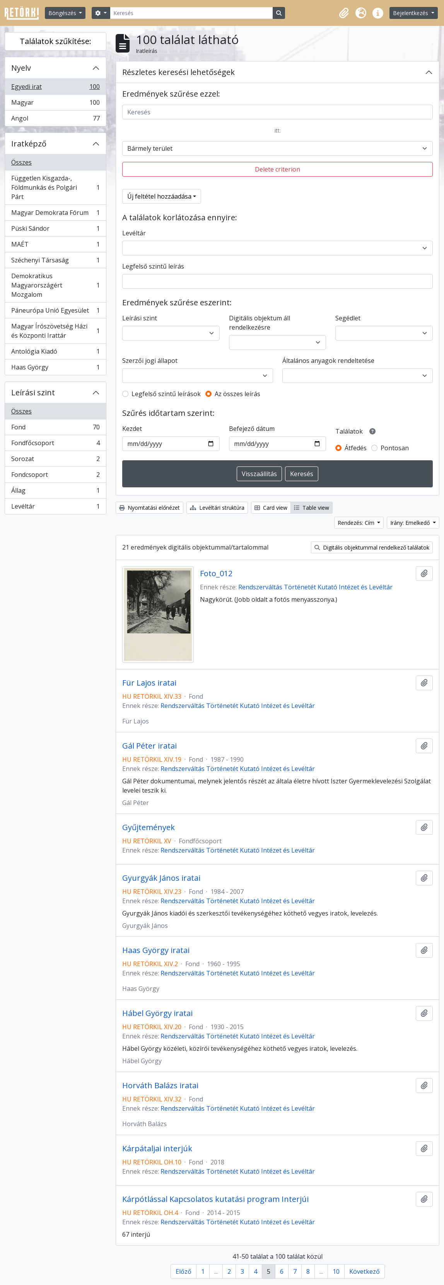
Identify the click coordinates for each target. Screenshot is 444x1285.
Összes (21, 162)
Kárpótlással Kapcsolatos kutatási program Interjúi (215, 1199)
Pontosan (395, 448)
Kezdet (132, 428)
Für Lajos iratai (149, 683)
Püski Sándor (55, 230)
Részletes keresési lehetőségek (178, 72)
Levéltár (55, 508)
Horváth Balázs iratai (160, 1085)
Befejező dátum (252, 428)
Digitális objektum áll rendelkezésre (259, 323)
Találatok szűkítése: (55, 41)
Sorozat (55, 460)
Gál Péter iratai (149, 746)
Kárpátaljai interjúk (157, 1148)
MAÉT (55, 246)
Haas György (55, 369)
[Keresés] (191, 13)
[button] (343, 13)
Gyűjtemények (148, 827)
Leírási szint (33, 392)
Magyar (55, 104)
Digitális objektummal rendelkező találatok (371, 547)
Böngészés (63, 13)
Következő (364, 1271)
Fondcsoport (55, 476)
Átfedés (356, 448)
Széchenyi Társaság (55, 261)
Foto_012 (216, 573)
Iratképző (28, 143)
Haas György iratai (156, 950)
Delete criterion (277, 169)
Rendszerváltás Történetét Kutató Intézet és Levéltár (315, 587)
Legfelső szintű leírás (153, 266)
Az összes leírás (237, 394)
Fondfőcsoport (55, 444)
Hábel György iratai (157, 1013)
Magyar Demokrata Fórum (55, 214)
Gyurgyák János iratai (161, 878)
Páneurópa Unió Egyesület (55, 312)
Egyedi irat (55, 88)
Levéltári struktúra (217, 507)
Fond (55, 428)
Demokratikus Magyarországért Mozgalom (55, 285)
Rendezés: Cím (357, 522)
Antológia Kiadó (55, 353)
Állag (55, 492)
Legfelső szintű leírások (166, 394)
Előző (183, 1271)
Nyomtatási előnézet (149, 507)
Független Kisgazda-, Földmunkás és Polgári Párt (55, 187)
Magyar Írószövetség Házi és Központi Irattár (55, 331)
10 (336, 1271)
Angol (55, 120)
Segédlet (347, 318)
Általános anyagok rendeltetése (328, 360)
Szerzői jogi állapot (150, 360)
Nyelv (21, 68)
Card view (270, 507)
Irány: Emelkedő (410, 522)
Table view (311, 507)
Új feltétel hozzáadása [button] (159, 196)
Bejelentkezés (411, 13)
